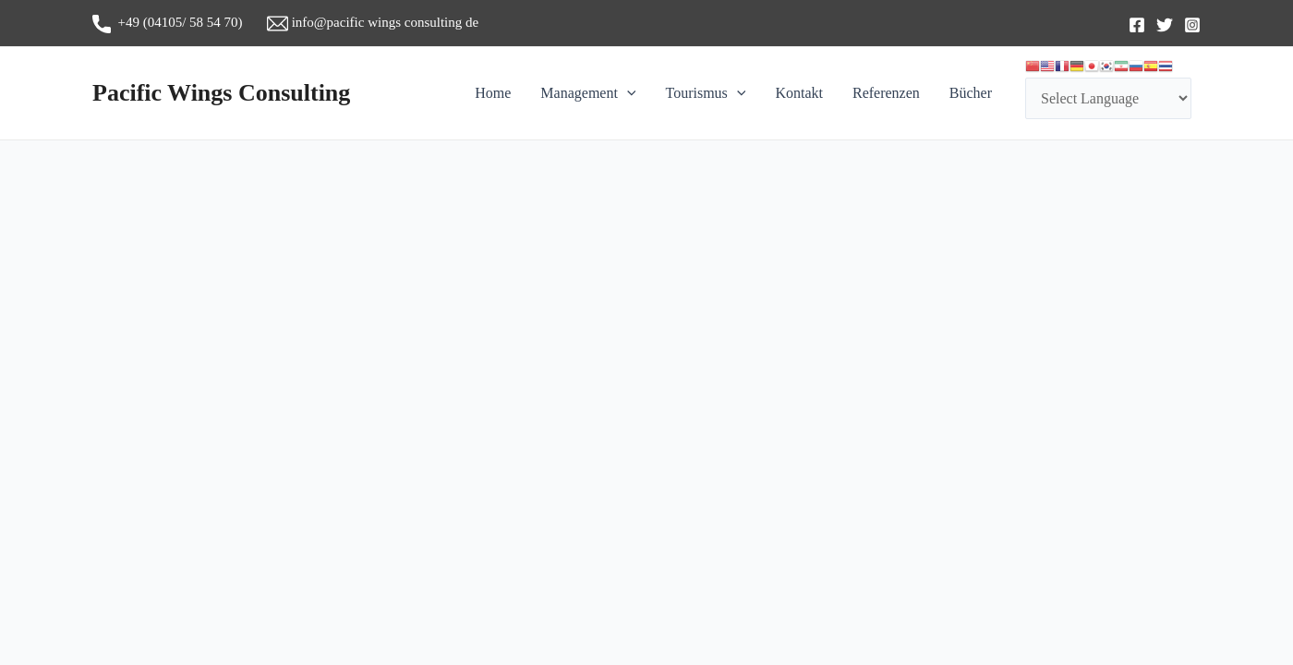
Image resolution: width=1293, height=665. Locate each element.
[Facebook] (1137, 25)
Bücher (970, 93)
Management (587, 93)
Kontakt (799, 93)
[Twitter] (1164, 25)
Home (493, 93)
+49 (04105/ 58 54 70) (179, 22)
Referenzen (886, 93)
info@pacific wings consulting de (372, 22)
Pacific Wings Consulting (221, 92)
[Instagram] (1192, 25)
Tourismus (705, 93)
